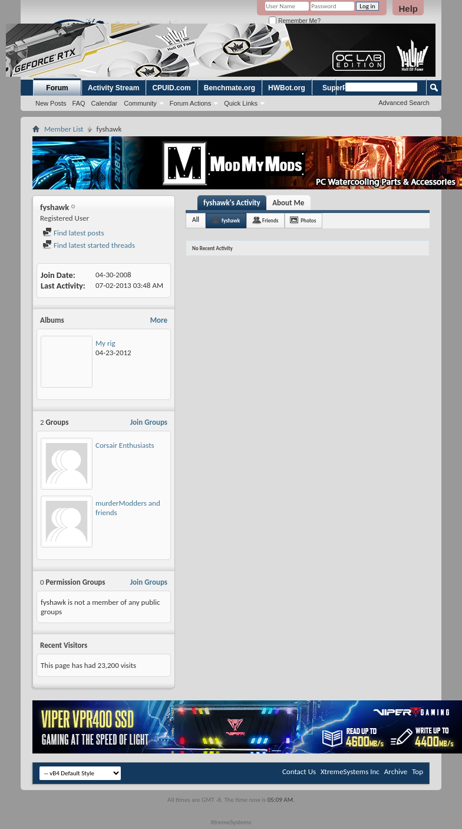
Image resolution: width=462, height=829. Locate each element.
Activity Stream (113, 88)
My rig (105, 343)
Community (140, 103)
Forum (57, 88)
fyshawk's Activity (231, 202)
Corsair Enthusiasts (124, 445)
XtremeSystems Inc (350, 771)
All (195, 220)
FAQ (78, 103)
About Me (288, 202)
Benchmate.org (229, 88)
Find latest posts (73, 232)
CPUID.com (171, 88)
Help (408, 9)
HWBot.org (286, 88)
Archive (395, 771)
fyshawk (231, 220)
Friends (270, 220)
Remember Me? (294, 21)
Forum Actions (190, 103)
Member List (63, 128)
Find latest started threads (88, 245)
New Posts (51, 103)
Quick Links (241, 103)
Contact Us (299, 771)
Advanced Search (404, 102)
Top (417, 771)
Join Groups (148, 422)
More (158, 320)
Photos (308, 220)
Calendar (104, 103)
